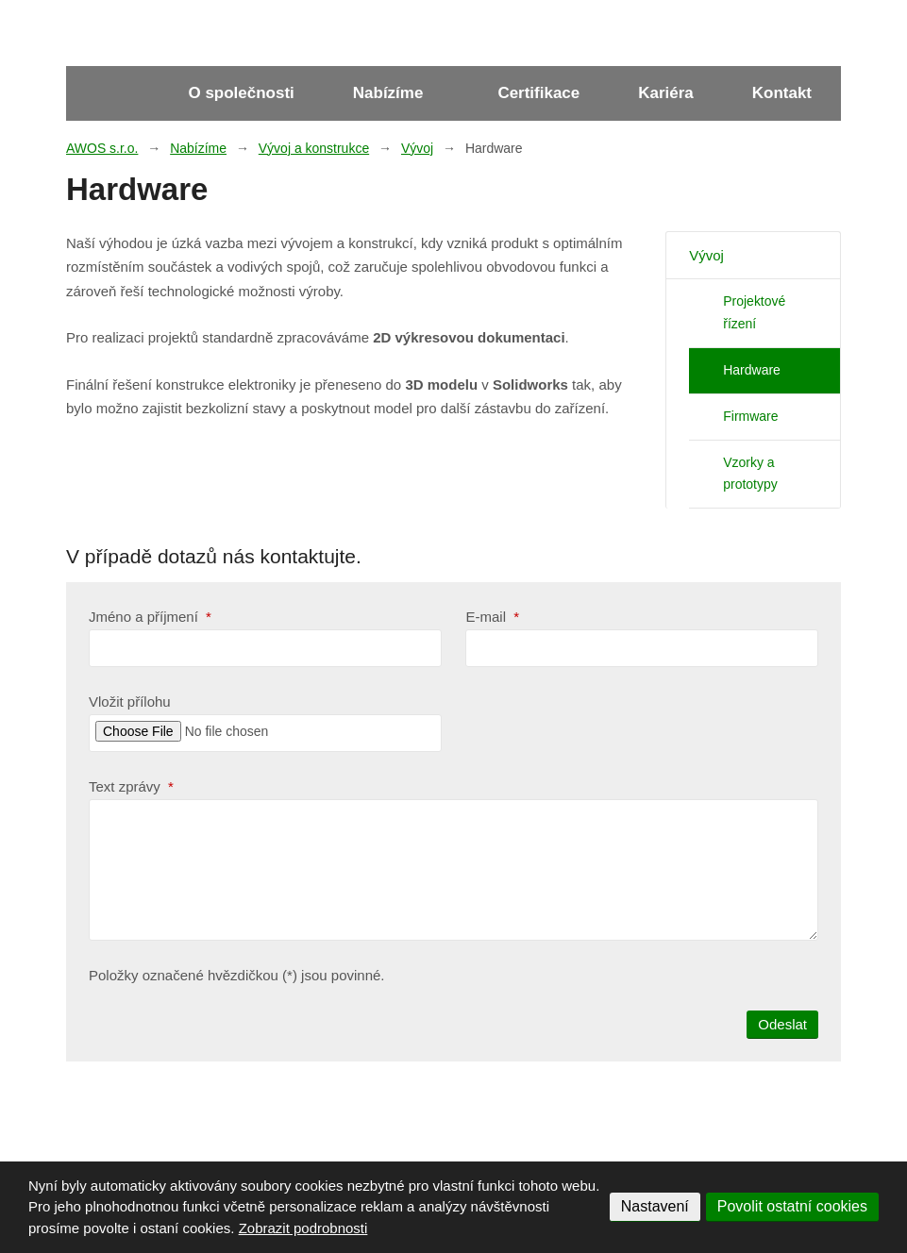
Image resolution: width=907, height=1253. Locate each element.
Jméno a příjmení (150, 617)
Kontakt (782, 93)
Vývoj (417, 148)
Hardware (752, 369)
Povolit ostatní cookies (792, 1206)
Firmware (750, 416)
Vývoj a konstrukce (314, 148)
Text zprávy (131, 786)
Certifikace (538, 93)
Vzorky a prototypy (750, 474)
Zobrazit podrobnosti (303, 1228)
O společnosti (241, 93)
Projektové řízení (754, 312)
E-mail (492, 617)
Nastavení (655, 1206)
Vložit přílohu (130, 701)
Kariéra (666, 93)
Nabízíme (388, 93)
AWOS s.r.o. (102, 148)
